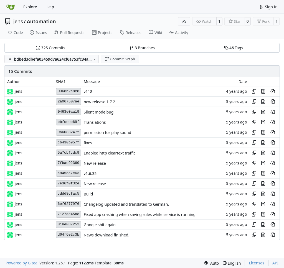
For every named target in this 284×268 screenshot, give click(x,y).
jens (18, 21)
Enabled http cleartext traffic (110, 153)
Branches (142, 47)
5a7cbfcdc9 (68, 153)
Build (88, 194)
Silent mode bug (99, 112)
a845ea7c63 (68, 173)
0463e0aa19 (68, 112)
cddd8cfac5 (68, 194)
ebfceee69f (68, 122)
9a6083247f (68, 132)
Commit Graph (120, 58)
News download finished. (107, 235)
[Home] (10, 7)
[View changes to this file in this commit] (263, 91)
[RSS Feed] (184, 21)
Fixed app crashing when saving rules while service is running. (140, 214)
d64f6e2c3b (68, 235)
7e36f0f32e (68, 183)
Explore (30, 6)
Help (49, 6)
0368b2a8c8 (68, 91)
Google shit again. (100, 224)
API (275, 263)
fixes (88, 142)
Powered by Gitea (21, 263)
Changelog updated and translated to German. (126, 204)
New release (95, 163)
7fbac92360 (68, 163)
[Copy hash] (254, 91)
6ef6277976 (68, 204)
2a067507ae (68, 101)
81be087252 (68, 224)
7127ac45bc (68, 214)
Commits (50, 47)
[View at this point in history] (272, 91)
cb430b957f (68, 142)
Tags (233, 47)
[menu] (211, 263)
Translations (95, 122)
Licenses (256, 263)
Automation (41, 21)
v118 (88, 91)
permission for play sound (107, 132)
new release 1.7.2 (99, 101)
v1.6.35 (90, 173)
